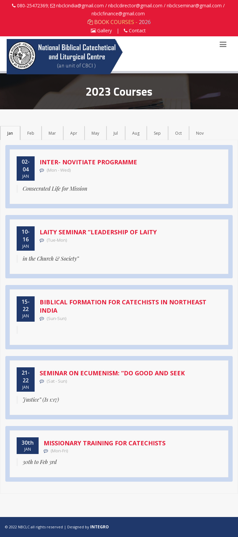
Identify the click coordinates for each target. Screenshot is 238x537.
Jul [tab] (116, 133)
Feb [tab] (30, 133)
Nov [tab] (200, 133)
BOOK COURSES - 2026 (119, 22)
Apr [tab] (73, 133)
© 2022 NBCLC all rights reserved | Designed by (47, 526)
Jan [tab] (10, 133)
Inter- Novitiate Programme (88, 162)
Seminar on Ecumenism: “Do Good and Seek (112, 373)
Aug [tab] (135, 133)
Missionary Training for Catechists (104, 443)
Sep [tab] (157, 133)
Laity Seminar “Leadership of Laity (98, 232)
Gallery (101, 30)
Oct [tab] (178, 133)
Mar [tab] (52, 133)
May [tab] (95, 133)
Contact (135, 30)
